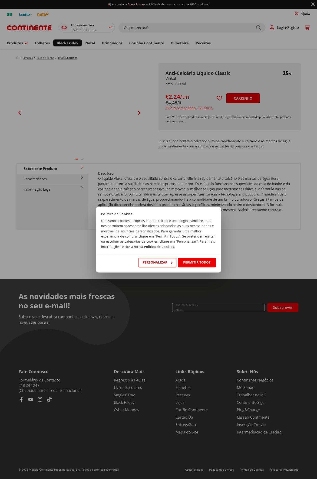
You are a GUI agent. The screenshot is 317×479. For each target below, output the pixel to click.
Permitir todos (197, 262)
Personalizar (157, 262)
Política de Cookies (159, 246)
